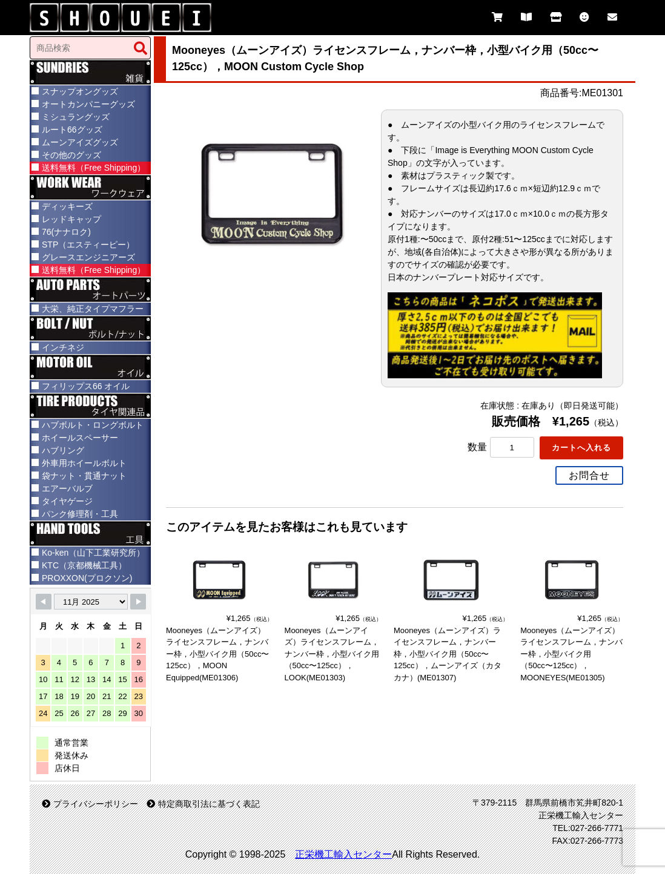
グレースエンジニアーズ (88, 257)
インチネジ (63, 347)
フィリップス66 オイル (86, 386)
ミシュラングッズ (76, 117)
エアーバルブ (67, 488)
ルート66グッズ (72, 129)
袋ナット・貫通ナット (84, 476)
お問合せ (589, 474)
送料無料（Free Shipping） (93, 167)
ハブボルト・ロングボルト (93, 425)
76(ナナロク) (66, 232)
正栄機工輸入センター (343, 854)
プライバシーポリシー (90, 804)
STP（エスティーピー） (88, 244)
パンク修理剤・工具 (80, 514)
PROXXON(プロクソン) (87, 578)
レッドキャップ (71, 219)
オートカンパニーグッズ (88, 104)
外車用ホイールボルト (84, 463)
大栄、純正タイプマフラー (93, 309)
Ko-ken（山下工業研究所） (93, 552)
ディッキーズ (67, 206)
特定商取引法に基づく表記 (203, 804)
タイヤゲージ (67, 501)
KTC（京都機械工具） (84, 565)
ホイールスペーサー (80, 437)
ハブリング (63, 450)
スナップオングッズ (80, 91)
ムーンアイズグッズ (80, 142)
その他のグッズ (71, 155)
